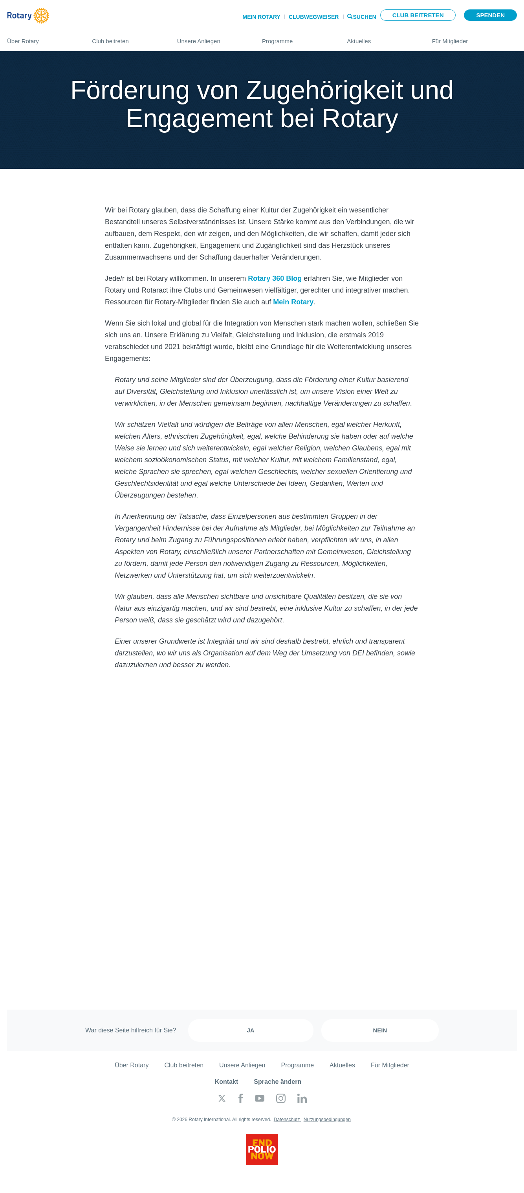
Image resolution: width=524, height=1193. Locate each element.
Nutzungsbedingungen (327, 1119)
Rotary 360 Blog (275, 278)
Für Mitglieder (474, 37)
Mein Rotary (261, 17)
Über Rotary (41, 37)
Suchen (364, 16)
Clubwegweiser (314, 17)
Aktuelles (381, 37)
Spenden (490, 15)
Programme (296, 37)
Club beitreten (418, 15)
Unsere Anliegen (211, 37)
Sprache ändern (277, 1081)
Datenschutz (287, 1119)
